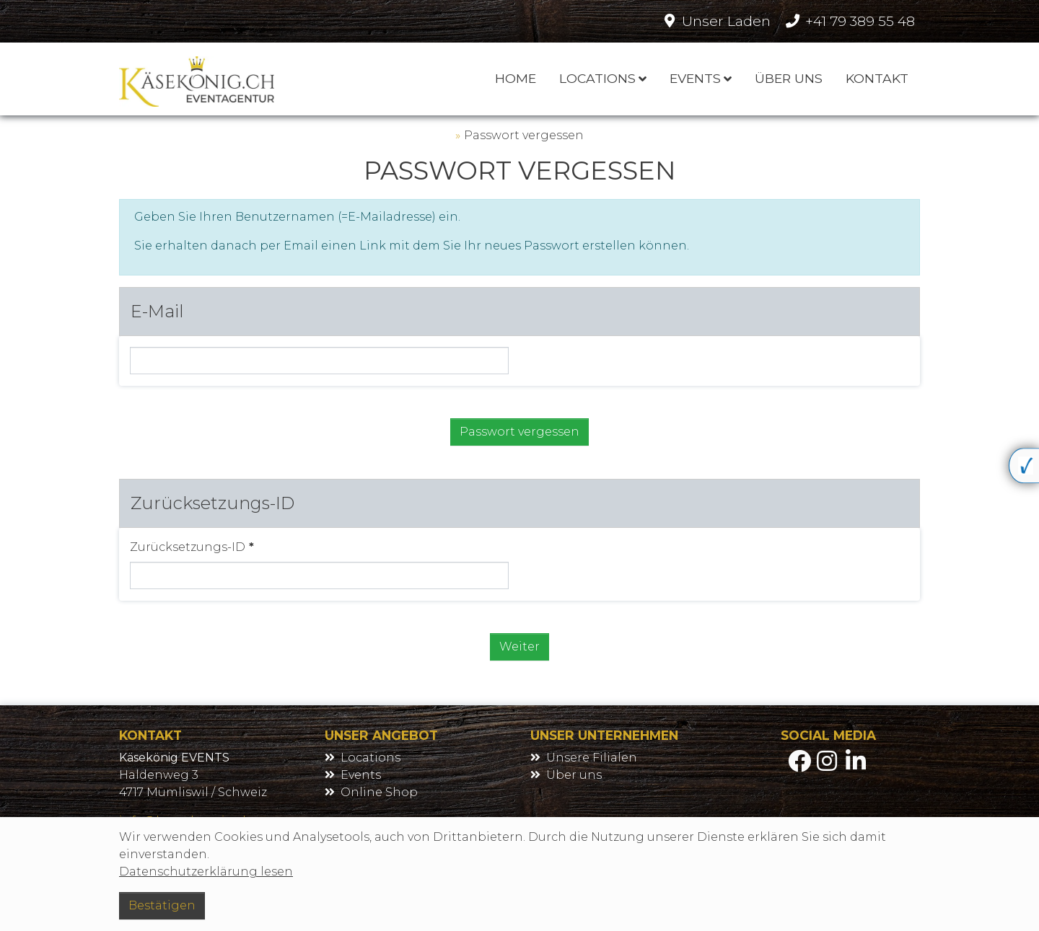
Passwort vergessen (524, 135)
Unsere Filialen (591, 757)
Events (361, 775)
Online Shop (379, 792)
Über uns (574, 775)
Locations (370, 757)
